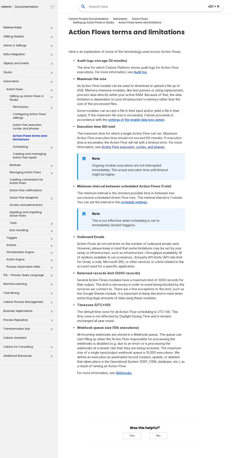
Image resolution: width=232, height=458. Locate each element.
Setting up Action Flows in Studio (32, 98)
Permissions (34, 108)
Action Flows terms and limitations (30, 137)
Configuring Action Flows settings (29, 116)
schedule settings (134, 202)
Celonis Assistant (14, 338)
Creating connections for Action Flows (26, 181)
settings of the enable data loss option (136, 120)
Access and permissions (26, 205)
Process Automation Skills (30, 267)
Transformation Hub (29, 330)
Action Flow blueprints (32, 198)
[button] (51, 28)
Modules (32, 166)
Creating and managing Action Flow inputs (29, 155)
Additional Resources (29, 357)
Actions (30, 246)
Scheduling (34, 147)
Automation (29, 82)
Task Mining (29, 294)
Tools (32, 224)
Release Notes (29, 28)
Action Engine (30, 260)
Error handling (32, 231)
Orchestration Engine (30, 253)
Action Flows (30, 90)
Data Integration (29, 55)
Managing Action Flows (32, 173)
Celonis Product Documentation (88, 18)
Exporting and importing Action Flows (26, 214)
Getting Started (29, 37)
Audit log (140, 72)
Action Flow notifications (26, 190)
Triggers (30, 238)
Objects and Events (29, 64)
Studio (29, 73)
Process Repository (29, 321)
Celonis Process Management (29, 303)
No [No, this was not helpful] (158, 435)
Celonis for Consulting (29, 348)
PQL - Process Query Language (29, 276)
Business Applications (29, 312)
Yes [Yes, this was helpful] (132, 435)
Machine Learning (29, 285)
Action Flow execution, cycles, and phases (27, 126)
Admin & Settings (29, 46)
